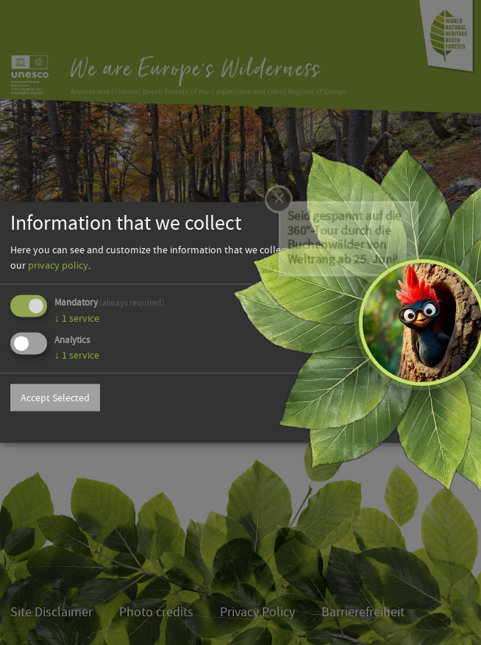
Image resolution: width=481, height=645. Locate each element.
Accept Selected (55, 397)
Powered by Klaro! (434, 425)
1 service (76, 318)
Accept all (434, 397)
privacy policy (58, 265)
